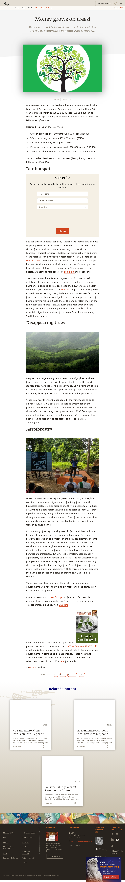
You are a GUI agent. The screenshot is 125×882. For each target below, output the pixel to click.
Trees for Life (55, 597)
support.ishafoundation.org (81, 841)
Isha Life (25, 847)
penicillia (69, 272)
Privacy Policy (55, 875)
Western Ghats (34, 260)
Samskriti (25, 842)
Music (5, 842)
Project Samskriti (28, 858)
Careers (24, 863)
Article (30, 8)
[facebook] (4, 285)
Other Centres (74, 845)
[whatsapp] (5, 280)
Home (17, 8)
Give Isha (63, 605)
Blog (23, 8)
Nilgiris (65, 289)
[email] (4, 301)
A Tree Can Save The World (81, 646)
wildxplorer (33, 667)
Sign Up (62, 231)
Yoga (5, 853)
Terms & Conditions (43, 875)
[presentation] (62, 219)
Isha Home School (28, 837)
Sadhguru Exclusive (10, 858)
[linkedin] (4, 296)
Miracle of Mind (9, 833)
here (62, 661)
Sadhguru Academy (29, 833)
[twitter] (4, 291)
